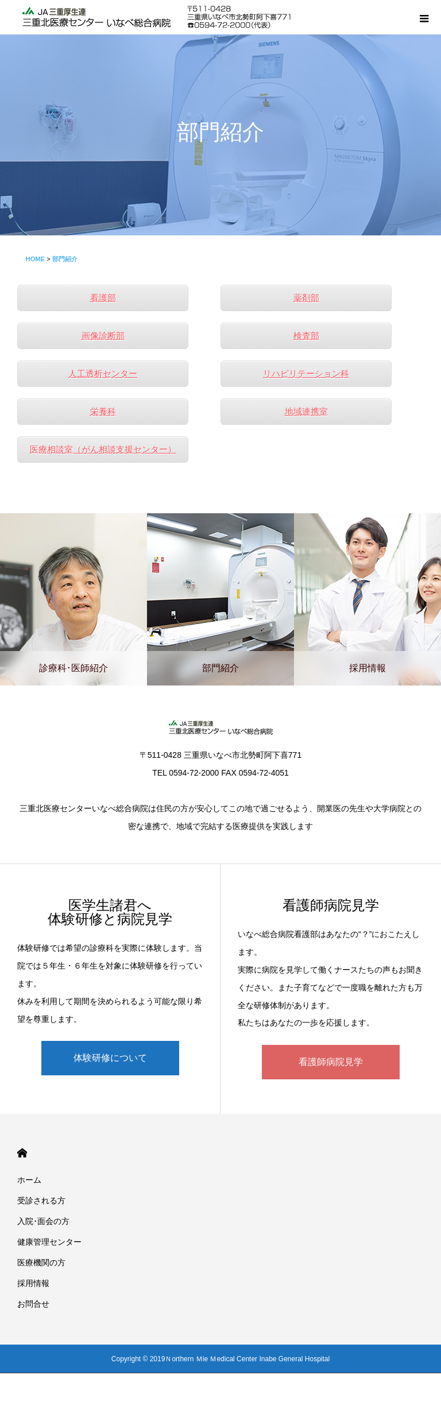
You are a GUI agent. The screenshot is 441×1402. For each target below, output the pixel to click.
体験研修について (110, 1058)
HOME (22, 1153)
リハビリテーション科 (306, 373)
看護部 (103, 298)
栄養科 (103, 411)
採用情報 (33, 1283)
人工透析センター (102, 373)
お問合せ (33, 1303)
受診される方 (41, 1200)
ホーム (29, 1179)
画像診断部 (103, 335)
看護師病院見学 (331, 1062)
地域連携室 (306, 411)
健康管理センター (49, 1241)
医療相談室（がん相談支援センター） (103, 449)
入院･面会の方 (43, 1221)
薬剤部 (306, 298)
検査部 (306, 335)
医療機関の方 (41, 1262)
